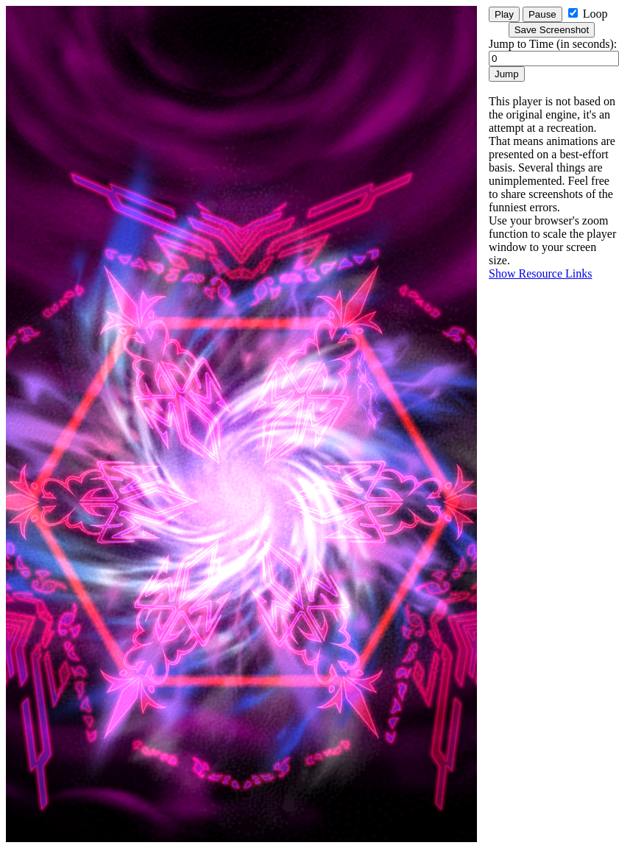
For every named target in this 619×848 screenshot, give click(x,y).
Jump (507, 74)
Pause (542, 14)
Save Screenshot (552, 29)
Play (504, 14)
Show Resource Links (540, 273)
